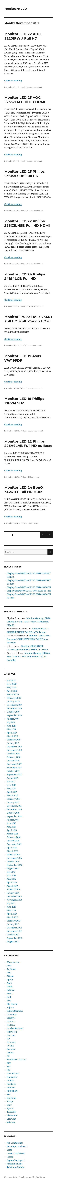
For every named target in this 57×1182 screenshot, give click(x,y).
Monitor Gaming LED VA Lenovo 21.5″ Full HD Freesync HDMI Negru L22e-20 (29, 621)
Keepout (11, 1049)
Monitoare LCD (15, 8)
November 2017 (14, 767)
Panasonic (12, 1077)
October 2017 (13, 771)
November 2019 (14, 708)
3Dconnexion (13, 962)
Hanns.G (11, 1025)
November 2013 (14, 900)
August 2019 (13, 719)
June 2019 (11, 726)
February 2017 (13, 799)
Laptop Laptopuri (15, 1160)
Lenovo (10, 1052)
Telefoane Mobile (15, 1167)
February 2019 (13, 739)
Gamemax (12, 1014)
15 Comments (33, 477)
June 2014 (11, 875)
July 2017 (11, 781)
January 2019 (13, 743)
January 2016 (13, 840)
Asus (23, 388)
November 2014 (14, 858)
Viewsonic (12, 1115)
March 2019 (12, 736)
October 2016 (13, 813)
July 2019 (11, 722)
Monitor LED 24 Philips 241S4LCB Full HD (24, 276)
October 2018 (13, 753)
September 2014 (14, 865)
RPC (9, 1094)
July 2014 (11, 872)
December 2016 (14, 806)
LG (8, 1056)
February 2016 (13, 837)
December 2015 (14, 844)
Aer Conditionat (15, 1143)
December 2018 (14, 746)
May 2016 (11, 827)
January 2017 (13, 802)
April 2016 (12, 830)
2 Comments (33, 523)
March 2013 (12, 917)
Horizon (11, 1035)
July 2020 (11, 680)
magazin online (15, 1163)
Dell (22, 346)
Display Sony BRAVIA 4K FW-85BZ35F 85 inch (29, 591)
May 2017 (11, 788)
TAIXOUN (11, 1112)
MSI (9, 1063)
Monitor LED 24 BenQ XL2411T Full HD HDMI (24, 489)
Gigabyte (11, 1018)
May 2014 (11, 879)
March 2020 (13, 694)
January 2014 (13, 893)
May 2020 (11, 687)
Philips (23, 211)
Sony (9, 1105)
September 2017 (14, 774)
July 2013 (11, 903)
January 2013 (13, 924)
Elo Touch (12, 1004)
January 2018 (13, 760)
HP (8, 1039)
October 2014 (13, 861)
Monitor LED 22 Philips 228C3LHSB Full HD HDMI (27, 223)
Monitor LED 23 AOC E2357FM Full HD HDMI (24, 99)
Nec (9, 1066)
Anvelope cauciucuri (17, 1146)
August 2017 (12, 778)
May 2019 (11, 729)
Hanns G (11, 1021)
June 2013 (11, 907)
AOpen (10, 976)
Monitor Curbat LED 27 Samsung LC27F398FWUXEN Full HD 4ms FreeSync (29, 639)
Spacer (10, 1108)
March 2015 (12, 851)
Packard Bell (13, 1073)
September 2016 (14, 816)
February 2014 (13, 889)
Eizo (9, 1000)
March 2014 (12, 886)
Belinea (10, 990)
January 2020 (13, 701)
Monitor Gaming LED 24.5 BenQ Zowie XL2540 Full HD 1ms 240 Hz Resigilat (28, 656)
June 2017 (11, 785)
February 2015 (13, 854)
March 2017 (12, 795)
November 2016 (14, 809)
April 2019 (12, 733)
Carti (9, 1150)
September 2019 (14, 715)
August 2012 (13, 941)
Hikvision (12, 1032)
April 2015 (12, 847)
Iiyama (10, 1045)
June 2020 (12, 684)
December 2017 (14, 764)
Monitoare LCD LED (16, 1059)
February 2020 (14, 698)
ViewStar (11, 1119)
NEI (8, 1070)
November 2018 (14, 750)
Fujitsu (10, 1007)
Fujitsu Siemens (15, 1011)
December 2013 (14, 896)
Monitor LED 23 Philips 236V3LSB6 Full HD (24, 173)
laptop (10, 1157)
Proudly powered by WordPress (32, 1177)
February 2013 (13, 921)
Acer (9, 965)
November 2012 (14, 931)
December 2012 (14, 927)
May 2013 (11, 910)
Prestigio (11, 1084)
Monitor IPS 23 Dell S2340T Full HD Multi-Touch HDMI (28, 319)
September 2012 (14, 938)
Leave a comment (34, 87)
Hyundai (11, 1042)
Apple (10, 979)
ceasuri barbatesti (16, 1153)
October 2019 (13, 712)
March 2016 (12, 833)
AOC (23, 87)
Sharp (10, 1101)
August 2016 (13, 820)
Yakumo (11, 1122)
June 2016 (11, 823)
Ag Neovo (11, 969)
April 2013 (12, 914)
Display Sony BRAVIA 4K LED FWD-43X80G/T (29, 587)
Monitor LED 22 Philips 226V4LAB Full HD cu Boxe (28, 443)
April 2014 (12, 882)
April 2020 (12, 691)
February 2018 (14, 757)
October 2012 (13, 934)
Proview (11, 1087)
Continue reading (13, 80)
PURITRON (12, 1091)
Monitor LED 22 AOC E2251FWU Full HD (22, 36)
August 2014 (13, 868)
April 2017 (12, 792)
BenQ (23, 523)
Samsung (11, 1098)
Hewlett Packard (15, 1028)
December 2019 (14, 705)
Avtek (9, 986)
